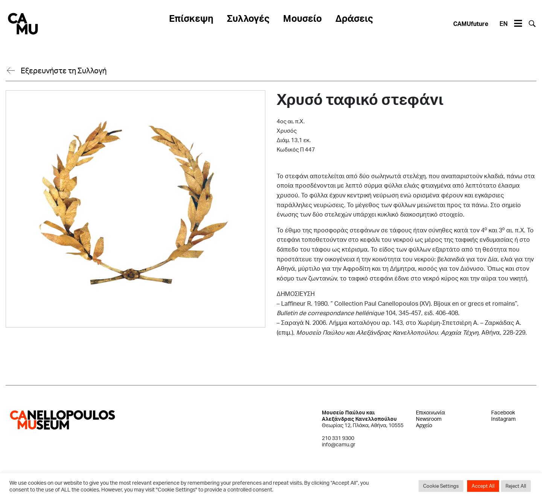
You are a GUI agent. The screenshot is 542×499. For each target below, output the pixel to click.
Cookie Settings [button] (441, 486)
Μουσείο (302, 18)
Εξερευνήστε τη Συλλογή (64, 70)
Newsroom (429, 419)
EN (503, 23)
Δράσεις (354, 18)
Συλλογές (248, 18)
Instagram (503, 419)
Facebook (503, 412)
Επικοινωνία (430, 412)
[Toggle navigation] (517, 23)
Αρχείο (424, 425)
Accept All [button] (483, 486)
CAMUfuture (470, 23)
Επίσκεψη (191, 18)
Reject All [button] (515, 486)
